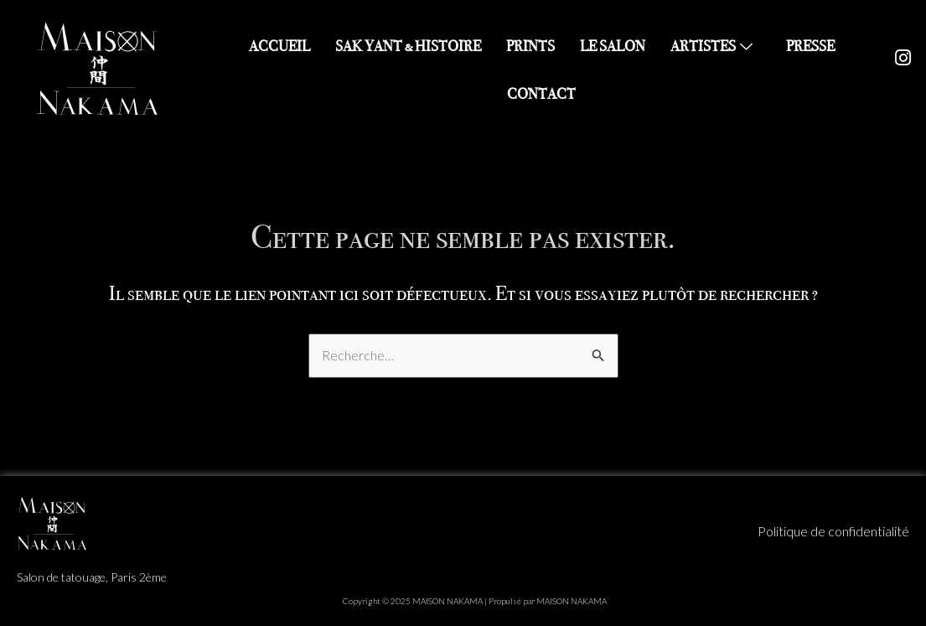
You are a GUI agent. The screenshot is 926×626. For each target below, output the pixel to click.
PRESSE (810, 46)
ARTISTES (713, 46)
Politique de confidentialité (833, 531)
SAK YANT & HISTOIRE (408, 46)
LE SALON (612, 46)
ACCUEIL (279, 46)
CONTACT (541, 94)
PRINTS (530, 46)
